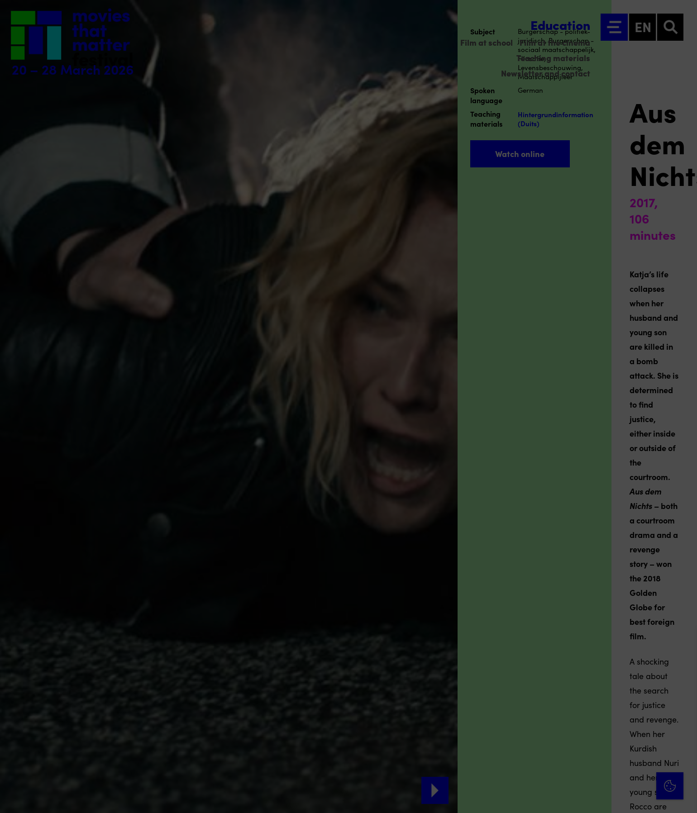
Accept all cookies (620, 770)
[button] (611, 709)
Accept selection (620, 796)
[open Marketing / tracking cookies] (682, 737)
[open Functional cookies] (682, 709)
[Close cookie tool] (683, 644)
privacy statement (584, 679)
